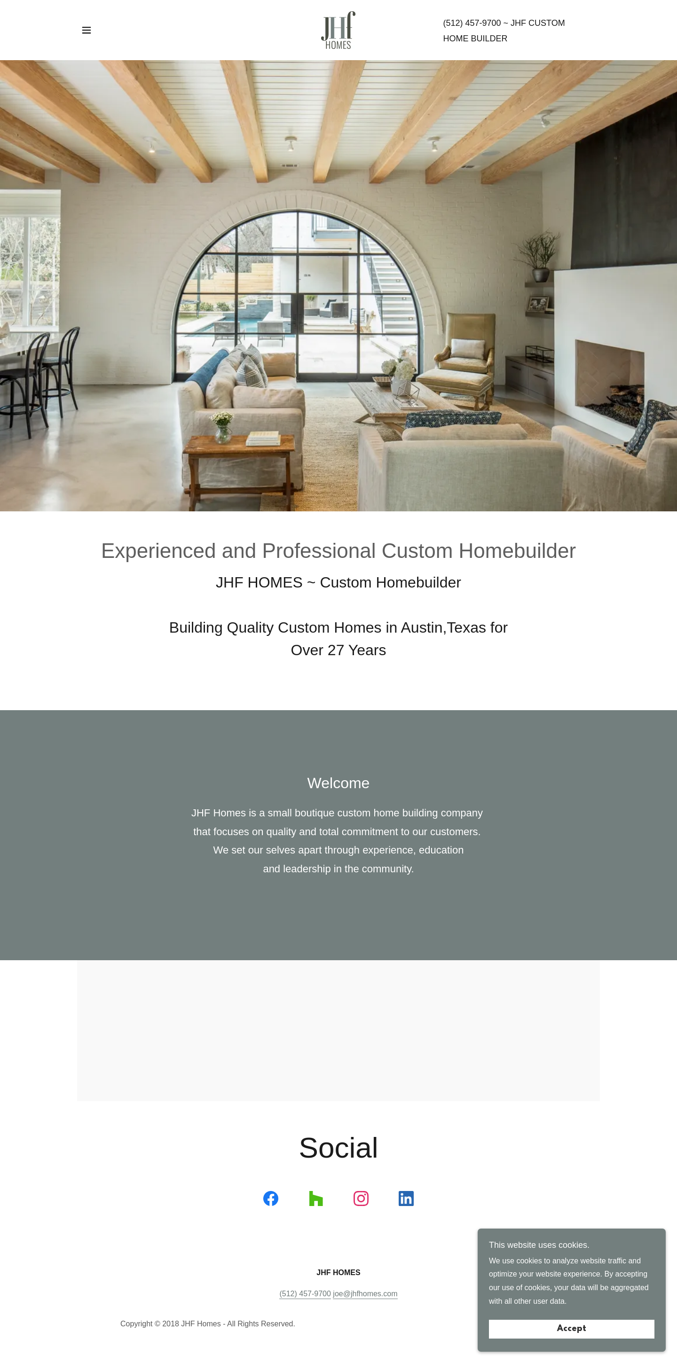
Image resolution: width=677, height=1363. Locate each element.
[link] (338, 29)
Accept (571, 1329)
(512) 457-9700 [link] (472, 23)
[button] (86, 30)
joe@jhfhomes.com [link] (365, 1294)
